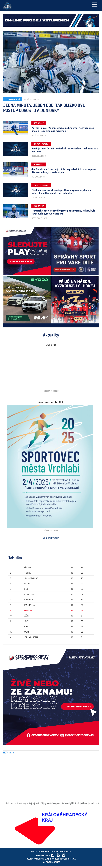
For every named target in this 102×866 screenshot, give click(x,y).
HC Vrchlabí (8, 752)
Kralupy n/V (29, 605)
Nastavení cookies (51, 862)
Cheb (26, 589)
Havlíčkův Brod (31, 578)
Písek (26, 626)
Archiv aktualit (51, 538)
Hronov (27, 573)
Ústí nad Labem (31, 637)
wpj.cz (45, 858)
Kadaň (27, 632)
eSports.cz (70, 858)
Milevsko (28, 583)
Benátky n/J (29, 599)
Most (26, 621)
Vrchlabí (28, 610)
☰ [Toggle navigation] (94, 5)
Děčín (26, 615)
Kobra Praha (30, 594)
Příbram (27, 567)
